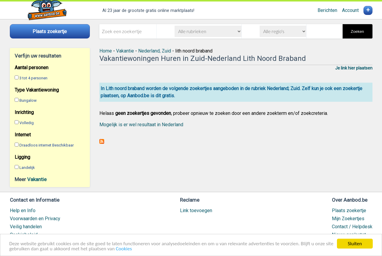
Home (105, 51)
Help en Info (23, 210)
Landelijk (27, 167)
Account (350, 10)
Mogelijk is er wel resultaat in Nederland (141, 124)
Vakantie (37, 179)
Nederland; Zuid (154, 51)
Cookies (124, 249)
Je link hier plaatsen (353, 68)
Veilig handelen (26, 226)
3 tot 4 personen (33, 78)
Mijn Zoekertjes (348, 218)
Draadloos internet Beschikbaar (46, 145)
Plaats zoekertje (349, 210)
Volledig (26, 123)
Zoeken (357, 31)
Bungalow (28, 100)
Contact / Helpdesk (352, 226)
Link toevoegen (196, 210)
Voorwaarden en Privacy (35, 218)
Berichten (327, 10)
